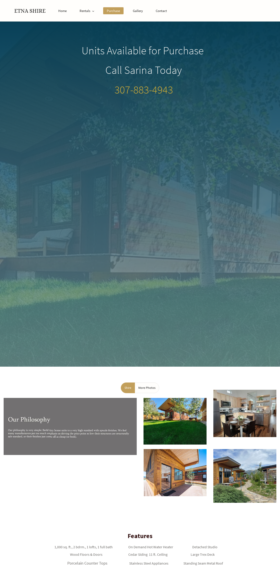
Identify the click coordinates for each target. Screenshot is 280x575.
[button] (128, 388)
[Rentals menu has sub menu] (86, 10)
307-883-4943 (143, 89)
